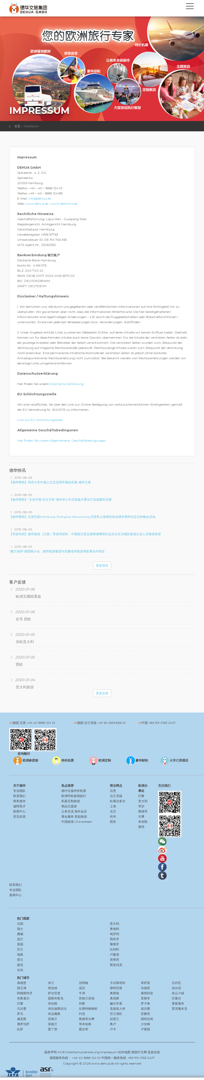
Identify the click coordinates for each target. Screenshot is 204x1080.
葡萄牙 (114, 944)
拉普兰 (114, 1019)
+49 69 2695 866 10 (111, 723)
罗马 (20, 1014)
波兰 (20, 939)
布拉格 (52, 1003)
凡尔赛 (21, 1008)
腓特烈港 (116, 988)
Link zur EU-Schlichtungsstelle (40, 420)
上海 (113, 806)
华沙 (141, 806)
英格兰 (52, 1024)
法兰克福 (116, 796)
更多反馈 (102, 693)
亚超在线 (154, 1052)
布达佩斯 (54, 1014)
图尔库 (83, 1029)
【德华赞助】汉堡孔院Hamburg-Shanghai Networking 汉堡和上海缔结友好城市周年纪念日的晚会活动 (82, 517)
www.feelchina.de (64, 203)
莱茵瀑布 (178, 1003)
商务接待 (19, 801)
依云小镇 (178, 993)
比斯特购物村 (88, 1008)
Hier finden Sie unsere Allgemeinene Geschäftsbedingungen (61, 440)
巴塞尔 (176, 998)
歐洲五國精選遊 (28, 596)
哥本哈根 (85, 1024)
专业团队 (19, 791)
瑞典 (20, 954)
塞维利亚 (147, 993)
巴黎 (141, 796)
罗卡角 (145, 1003)
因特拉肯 (147, 1019)
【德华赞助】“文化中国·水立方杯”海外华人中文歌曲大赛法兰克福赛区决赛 (60, 499)
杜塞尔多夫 (117, 801)
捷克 (20, 965)
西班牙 (114, 939)
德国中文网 (139, 1052)
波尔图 (145, 1008)
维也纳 (52, 988)
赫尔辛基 (116, 1003)
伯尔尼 (176, 988)
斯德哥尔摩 (86, 1019)
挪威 (20, 934)
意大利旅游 (25, 687)
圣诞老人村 (117, 1008)
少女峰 (145, 1024)
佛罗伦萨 (23, 1024)
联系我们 (19, 796)
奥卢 (113, 1024)
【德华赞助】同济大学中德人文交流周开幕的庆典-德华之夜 (50, 482)
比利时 (114, 949)
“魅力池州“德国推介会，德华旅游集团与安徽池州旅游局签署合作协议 (57, 551)
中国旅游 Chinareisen (76, 822)
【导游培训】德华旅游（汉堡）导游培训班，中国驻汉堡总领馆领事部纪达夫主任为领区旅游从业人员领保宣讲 (85, 534)
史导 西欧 (23, 619)
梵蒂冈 (114, 960)
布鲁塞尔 (23, 998)
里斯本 (145, 998)
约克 (82, 1014)
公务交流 (67, 811)
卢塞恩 (145, 1029)
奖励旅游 (81, 816)
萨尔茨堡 (54, 993)
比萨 (20, 1029)
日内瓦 (176, 983)
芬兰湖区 (116, 1014)
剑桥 (82, 1003)
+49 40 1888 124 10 (41, 723)
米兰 (51, 983)
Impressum (108, 1052)
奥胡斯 (114, 998)
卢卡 (113, 1029)
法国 (20, 923)
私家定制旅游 (70, 801)
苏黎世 (145, 1014)
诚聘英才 (19, 806)
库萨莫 (145, 983)
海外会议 (81, 811)
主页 (17, 126)
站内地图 (124, 1052)
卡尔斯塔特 (117, 983)
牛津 (82, 993)
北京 (113, 811)
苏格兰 (52, 1019)
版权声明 (50, 1052)
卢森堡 (114, 954)
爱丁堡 (52, 1029)
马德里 (145, 988)
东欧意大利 (25, 641)
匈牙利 (114, 934)
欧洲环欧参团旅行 (73, 796)
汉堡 (113, 791)
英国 (20, 944)
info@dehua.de (39, 198)
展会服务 (67, 816)
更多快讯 (102, 565)
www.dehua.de (37, 203)
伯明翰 (83, 983)
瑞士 (20, 929)
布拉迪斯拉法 (57, 1008)
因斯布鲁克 (55, 998)
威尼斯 (21, 1019)
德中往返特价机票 (73, 791)
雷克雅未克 (179, 1008)
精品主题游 (69, 806)
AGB (61, 1052)
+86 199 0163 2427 (162, 723)
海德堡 (21, 983)
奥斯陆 (114, 993)
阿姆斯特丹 (24, 993)
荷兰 (20, 960)
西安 (113, 822)
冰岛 (20, 970)
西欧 (19, 664)
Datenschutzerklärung (67, 384)
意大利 (143, 801)
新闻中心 (19, 811)
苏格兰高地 (86, 998)
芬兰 (20, 949)
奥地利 (114, 929)
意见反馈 (19, 816)
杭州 (113, 816)
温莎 (82, 988)
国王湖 (21, 988)
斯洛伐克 (116, 965)
